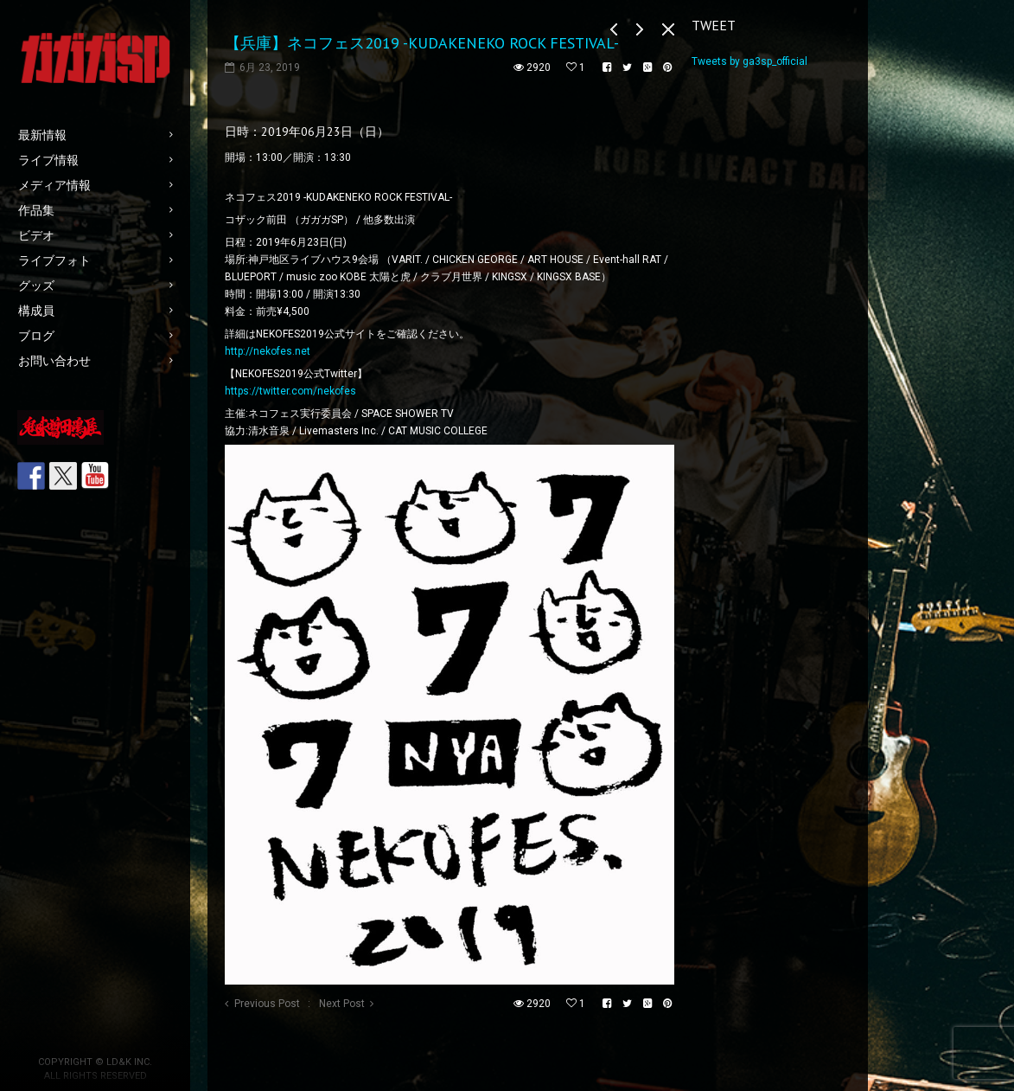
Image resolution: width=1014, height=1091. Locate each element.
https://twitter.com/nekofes (290, 391)
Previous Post (267, 1004)
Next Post (342, 1004)
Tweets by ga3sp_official (749, 61)
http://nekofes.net (267, 351)
